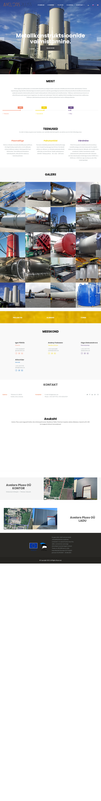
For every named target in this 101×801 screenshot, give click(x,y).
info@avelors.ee (53, 394)
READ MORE (50, 48)
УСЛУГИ (60, 5)
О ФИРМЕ (51, 5)
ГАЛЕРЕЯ (70, 5)
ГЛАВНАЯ (41, 5)
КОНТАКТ (79, 5)
